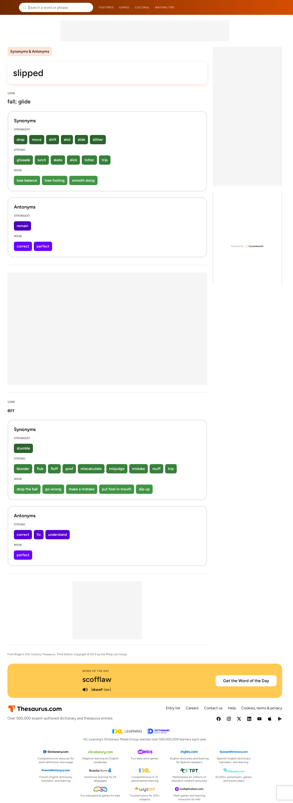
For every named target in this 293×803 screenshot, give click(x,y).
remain (22, 226)
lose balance (27, 180)
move (36, 139)
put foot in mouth (116, 489)
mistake (138, 468)
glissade (23, 160)
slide (81, 139)
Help (232, 708)
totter (89, 160)
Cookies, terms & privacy (261, 708)
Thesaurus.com (10, 7)
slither (98, 139)
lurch (42, 160)
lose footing (55, 180)
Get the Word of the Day (246, 680)
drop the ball (27, 489)
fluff (54, 468)
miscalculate (91, 468)
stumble (23, 448)
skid (67, 139)
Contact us (213, 708)
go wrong (53, 489)
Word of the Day (95, 671)
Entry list (173, 708)
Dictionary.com (283, 7)
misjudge (117, 468)
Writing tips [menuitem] (164, 7)
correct (23, 246)
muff (156, 468)
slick (73, 160)
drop (21, 139)
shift (52, 139)
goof (69, 468)
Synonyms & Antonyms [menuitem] (29, 51)
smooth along (83, 180)
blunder (23, 468)
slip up (144, 489)
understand (57, 534)
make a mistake (82, 489)
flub (40, 468)
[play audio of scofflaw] (85, 689)
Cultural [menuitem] (142, 7)
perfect (43, 246)
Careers (192, 708)
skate (58, 160)
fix (39, 534)
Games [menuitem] (124, 7)
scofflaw (96, 679)
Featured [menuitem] (106, 7)
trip (105, 160)
